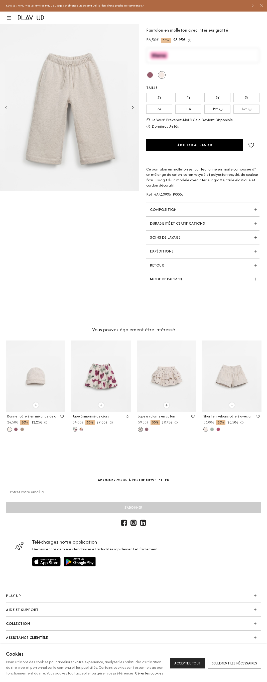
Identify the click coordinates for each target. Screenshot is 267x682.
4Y (188, 97)
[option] (126, 6)
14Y (246, 109)
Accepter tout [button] (187, 663)
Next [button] (133, 108)
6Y (246, 97)
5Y (217, 97)
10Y (188, 109)
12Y (217, 109)
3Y (159, 97)
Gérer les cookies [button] (149, 673)
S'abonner (133, 507)
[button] (12, 18)
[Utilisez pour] (46, 561)
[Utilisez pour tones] (162, 75)
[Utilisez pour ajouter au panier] (35, 405)
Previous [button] (6, 108)
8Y (159, 109)
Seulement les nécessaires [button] (234, 663)
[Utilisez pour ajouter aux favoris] (62, 416)
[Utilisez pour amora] (150, 75)
